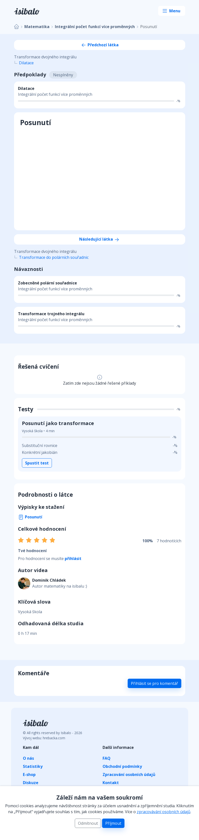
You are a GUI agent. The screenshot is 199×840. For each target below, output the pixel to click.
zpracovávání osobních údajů (163, 811)
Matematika (36, 26)
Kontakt (111, 782)
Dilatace (26, 63)
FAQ (106, 758)
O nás (28, 758)
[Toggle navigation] (171, 11)
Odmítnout (88, 823)
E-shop (29, 774)
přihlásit (73, 558)
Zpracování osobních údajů (129, 774)
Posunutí (30, 517)
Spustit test (37, 463)
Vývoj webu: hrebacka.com (44, 738)
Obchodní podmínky (122, 766)
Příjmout (113, 823)
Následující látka (99, 239)
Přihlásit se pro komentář (154, 683)
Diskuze (30, 782)
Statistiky (33, 766)
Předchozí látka (100, 45)
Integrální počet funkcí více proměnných (95, 26)
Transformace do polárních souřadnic (54, 257)
